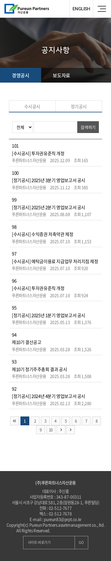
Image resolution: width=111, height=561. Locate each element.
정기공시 (79, 106)
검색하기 (88, 127)
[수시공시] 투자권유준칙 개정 (38, 153)
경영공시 (20, 75)
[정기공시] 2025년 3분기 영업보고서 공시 (48, 180)
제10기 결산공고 (26, 342)
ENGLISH (81, 9)
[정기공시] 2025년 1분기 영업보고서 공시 (48, 315)
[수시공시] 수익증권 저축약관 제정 (42, 234)
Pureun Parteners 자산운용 (39, 9)
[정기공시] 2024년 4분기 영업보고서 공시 (48, 396)
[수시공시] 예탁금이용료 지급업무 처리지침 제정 (55, 261)
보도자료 (61, 75)
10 (51, 429)
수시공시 (32, 106)
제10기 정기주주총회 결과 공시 (39, 369)
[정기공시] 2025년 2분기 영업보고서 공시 (48, 207)
